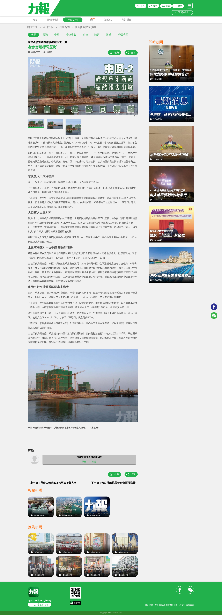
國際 (45, 34)
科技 (85, 34)
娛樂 (108, 34)
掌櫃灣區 (123, 34)
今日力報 (72, 19)
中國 (56, 34)
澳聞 (33, 34)
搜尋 (155, 6)
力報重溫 (126, 19)
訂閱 (168, 6)
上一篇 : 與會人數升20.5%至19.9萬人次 (53, 482)
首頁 (35, 19)
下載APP (181, 12)
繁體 (180, 6)
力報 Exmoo (41, 604)
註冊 (84, 461)
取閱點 (108, 19)
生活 (91, 19)
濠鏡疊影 (71, 34)
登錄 (94, 461)
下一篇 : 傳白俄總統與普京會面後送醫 (113, 482)
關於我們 (149, 605)
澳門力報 (32, 27)
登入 (143, 6)
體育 (96, 34)
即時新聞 (52, 19)
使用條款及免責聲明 (164, 605)
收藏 (116, 52)
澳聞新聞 (64, 27)
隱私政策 (180, 605)
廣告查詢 (190, 605)
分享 (133, 52)
